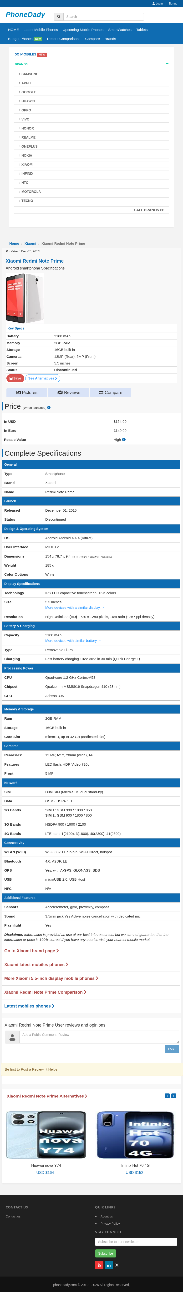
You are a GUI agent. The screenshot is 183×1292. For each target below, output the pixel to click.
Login (157, 3)
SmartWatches (120, 30)
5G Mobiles (25, 54)
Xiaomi (30, 243)
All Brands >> (150, 210)
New (38, 39)
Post (172, 1047)
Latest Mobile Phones (41, 30)
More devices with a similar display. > (74, 607)
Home (14, 243)
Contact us (13, 1215)
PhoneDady (25, 14)
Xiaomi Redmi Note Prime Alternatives (47, 1095)
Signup (172, 3)
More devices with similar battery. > (73, 639)
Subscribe (105, 1252)
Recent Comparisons (63, 39)
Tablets (142, 30)
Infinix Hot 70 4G (135, 1164)
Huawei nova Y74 (46, 1164)
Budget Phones (25, 39)
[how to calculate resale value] (124, 439)
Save (15, 378)
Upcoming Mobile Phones (83, 30)
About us (107, 1215)
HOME (13, 30)
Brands (110, 39)
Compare (92, 39)
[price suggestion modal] (49, 407)
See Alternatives (42, 378)
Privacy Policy (110, 1222)
